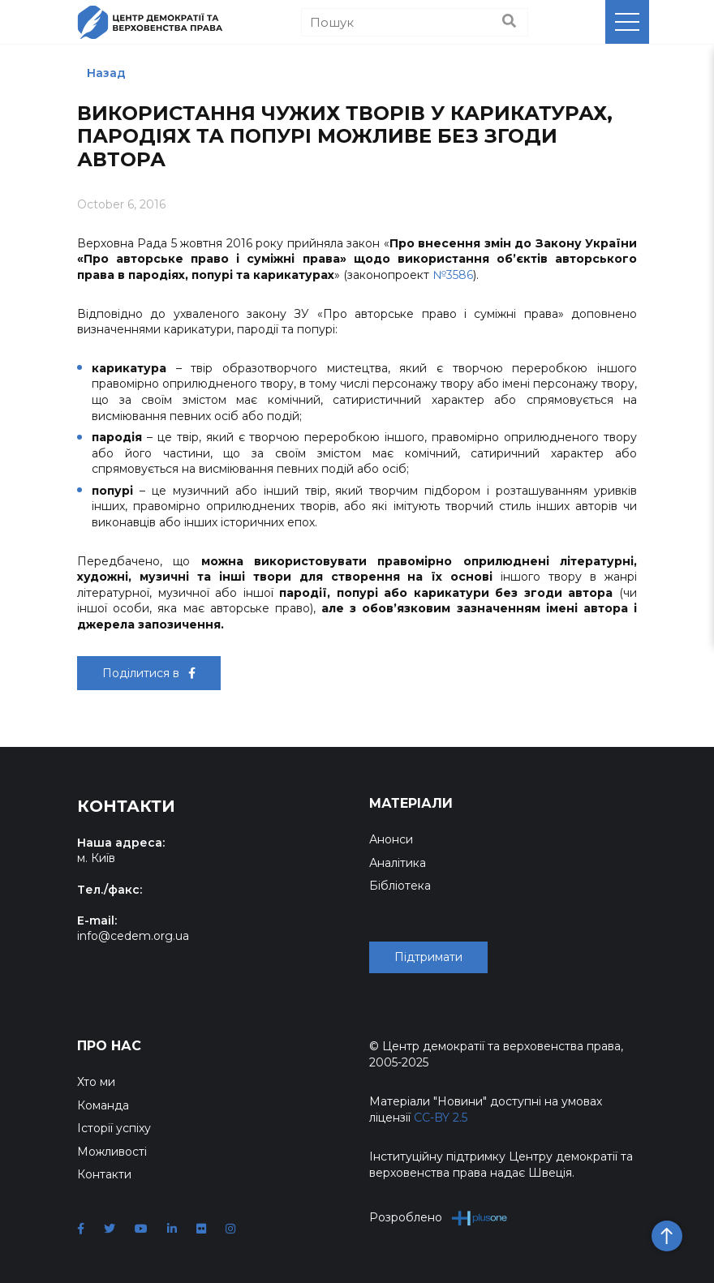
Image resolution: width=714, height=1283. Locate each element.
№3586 (452, 275)
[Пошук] (414, 22)
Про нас (109, 1045)
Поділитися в (149, 673)
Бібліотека (400, 885)
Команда (103, 1105)
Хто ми (96, 1082)
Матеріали (411, 803)
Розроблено (438, 1218)
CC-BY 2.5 (440, 1117)
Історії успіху (114, 1128)
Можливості (112, 1151)
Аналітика (397, 863)
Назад (106, 73)
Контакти (104, 1174)
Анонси (391, 839)
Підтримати (428, 957)
